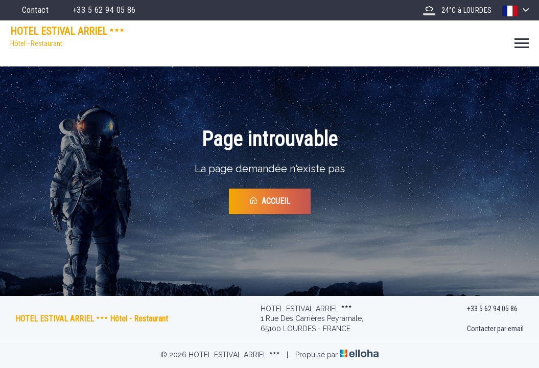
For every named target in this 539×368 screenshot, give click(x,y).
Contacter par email (489, 329)
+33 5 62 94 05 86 (486, 308)
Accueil (269, 201)
